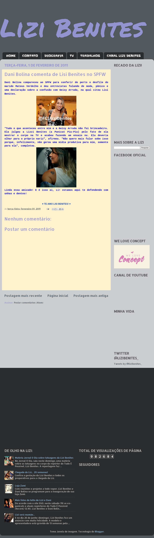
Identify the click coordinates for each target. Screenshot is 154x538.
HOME (11, 56)
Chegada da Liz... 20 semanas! (31, 472)
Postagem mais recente (23, 296)
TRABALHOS (90, 56)
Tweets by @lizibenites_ (128, 363)
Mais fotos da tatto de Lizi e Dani (33, 500)
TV (72, 56)
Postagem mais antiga (90, 296)
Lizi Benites (72, 27)
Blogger (99, 531)
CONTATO (30, 56)
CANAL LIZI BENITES (124, 56)
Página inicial (57, 296)
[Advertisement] (132, 120)
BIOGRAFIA (53, 56)
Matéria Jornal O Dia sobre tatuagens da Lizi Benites (44, 457)
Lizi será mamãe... (25, 514)
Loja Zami (20, 485)
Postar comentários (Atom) (28, 302)
